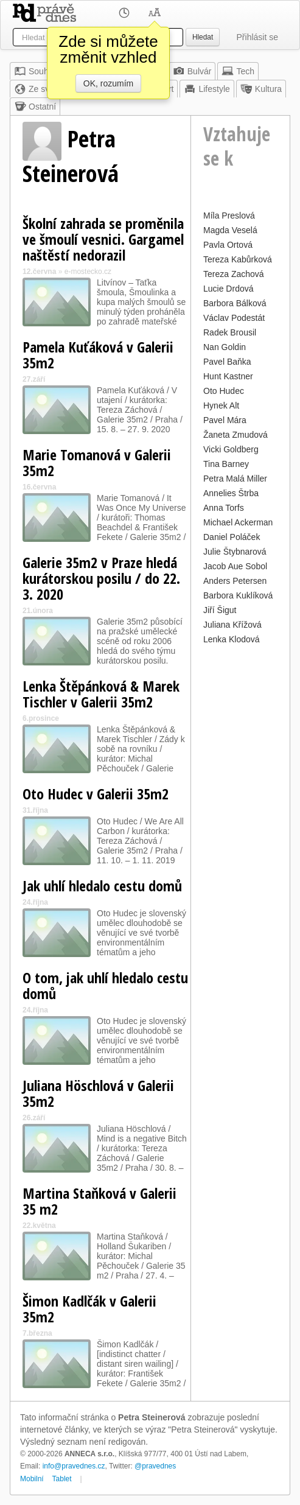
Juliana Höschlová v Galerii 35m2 (98, 1093)
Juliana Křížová (232, 625)
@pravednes (155, 1466)
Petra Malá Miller (235, 478)
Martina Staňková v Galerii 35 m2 (99, 1201)
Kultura (261, 89)
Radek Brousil (229, 332)
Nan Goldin (224, 347)
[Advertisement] (240, 830)
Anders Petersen (235, 581)
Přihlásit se (257, 37)
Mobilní (32, 1479)
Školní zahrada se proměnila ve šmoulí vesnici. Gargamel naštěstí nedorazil (103, 239)
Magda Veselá (230, 230)
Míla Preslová (229, 215)
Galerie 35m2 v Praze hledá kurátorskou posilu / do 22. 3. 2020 (101, 578)
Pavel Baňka (227, 362)
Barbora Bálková (235, 303)
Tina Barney (226, 464)
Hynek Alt (221, 405)
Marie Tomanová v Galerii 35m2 (97, 462)
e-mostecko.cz (88, 271)
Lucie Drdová (228, 288)
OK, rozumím (108, 83)
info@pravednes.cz (74, 1466)
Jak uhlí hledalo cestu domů (102, 885)
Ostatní (35, 106)
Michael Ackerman (238, 522)
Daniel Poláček (231, 537)
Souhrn (35, 71)
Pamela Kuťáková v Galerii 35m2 (98, 355)
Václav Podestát (234, 318)
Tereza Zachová (233, 274)
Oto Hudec (223, 391)
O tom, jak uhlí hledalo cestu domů (105, 985)
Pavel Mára (224, 420)
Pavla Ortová (228, 245)
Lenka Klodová (231, 639)
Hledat (202, 37)
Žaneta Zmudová (235, 435)
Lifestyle (206, 89)
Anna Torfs (223, 508)
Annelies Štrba (231, 493)
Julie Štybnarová (235, 551)
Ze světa (37, 89)
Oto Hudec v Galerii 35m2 (96, 794)
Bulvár (192, 71)
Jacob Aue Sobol (235, 566)
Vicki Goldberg (231, 449)
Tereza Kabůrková (237, 259)
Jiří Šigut (219, 610)
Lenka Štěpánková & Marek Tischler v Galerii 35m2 (101, 694)
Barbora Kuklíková (238, 595)
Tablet (62, 1479)
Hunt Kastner (228, 376)
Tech (238, 71)
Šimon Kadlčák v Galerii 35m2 (89, 1309)
